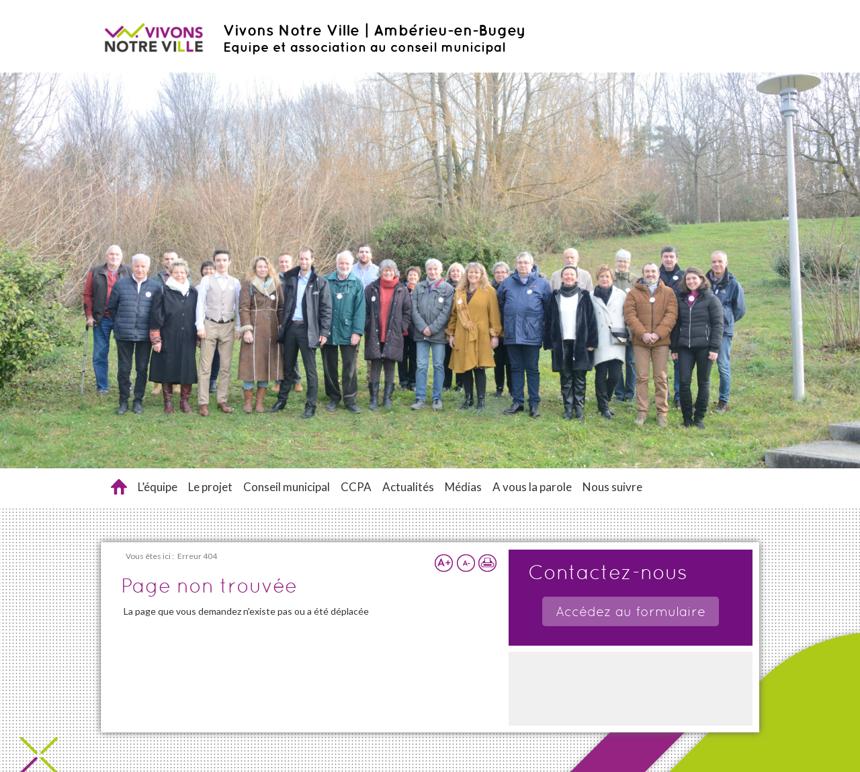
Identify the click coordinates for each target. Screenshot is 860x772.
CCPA (356, 487)
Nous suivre (612, 487)
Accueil (118, 486)
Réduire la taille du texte (465, 563)
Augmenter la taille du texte (444, 563)
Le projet (210, 487)
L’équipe (157, 487)
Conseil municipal (286, 487)
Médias (463, 487)
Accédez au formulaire (630, 611)
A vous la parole (532, 487)
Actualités (408, 487)
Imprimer (487, 563)
